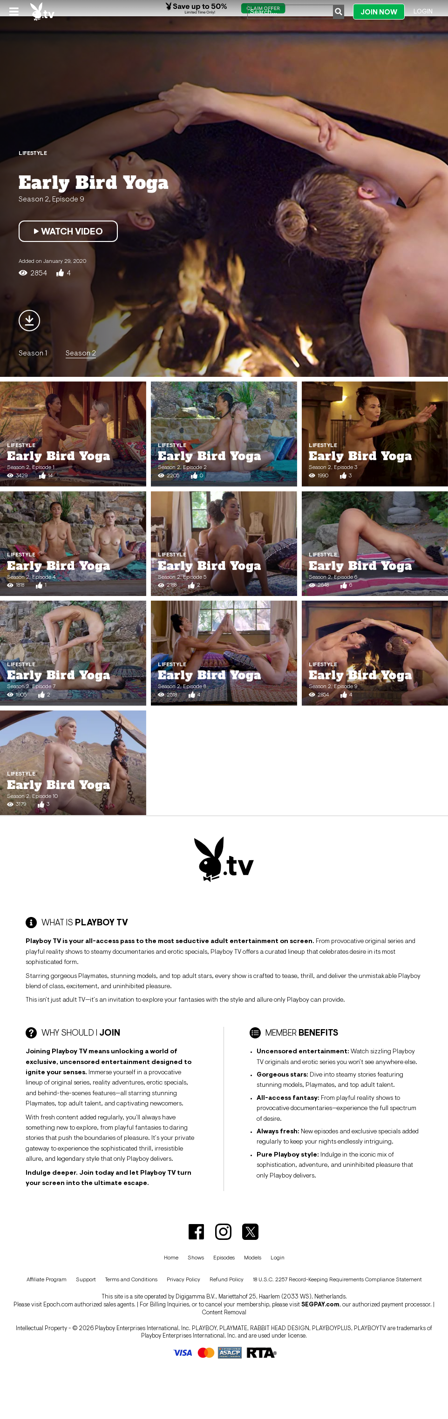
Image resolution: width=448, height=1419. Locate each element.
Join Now (378, 11)
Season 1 (33, 352)
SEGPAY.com (320, 1304)
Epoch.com (58, 1304)
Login (423, 11)
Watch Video (68, 231)
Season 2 (81, 352)
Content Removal (224, 1312)
